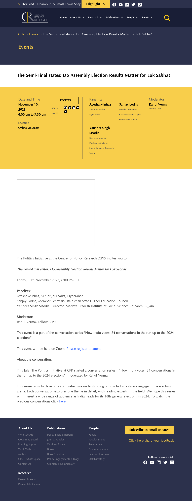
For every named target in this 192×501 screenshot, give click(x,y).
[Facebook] (65, 107)
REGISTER (65, 100)
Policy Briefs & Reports (60, 434)
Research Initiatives (29, 484)
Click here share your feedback (151, 441)
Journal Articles (55, 439)
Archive (22, 454)
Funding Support (27, 444)
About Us (77, 17)
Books (50, 449)
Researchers (95, 444)
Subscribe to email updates (149, 430)
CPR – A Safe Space (29, 459)
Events (146, 17)
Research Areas (27, 479)
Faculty (93, 434)
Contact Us (24, 464)
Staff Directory (97, 459)
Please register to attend (84, 349)
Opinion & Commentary (61, 464)
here (62, 401)
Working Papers (56, 444)
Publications (114, 17)
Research (95, 17)
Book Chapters (55, 454)
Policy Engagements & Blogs (63, 459)
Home (63, 17)
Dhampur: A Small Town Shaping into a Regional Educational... (78, 4)
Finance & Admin (99, 454)
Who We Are (25, 434)
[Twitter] (69, 107)
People (132, 17)
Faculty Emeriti (97, 439)
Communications (98, 449)
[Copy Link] (65, 111)
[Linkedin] (73, 107)
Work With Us (26, 449)
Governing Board (28, 439)
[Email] (77, 107)
